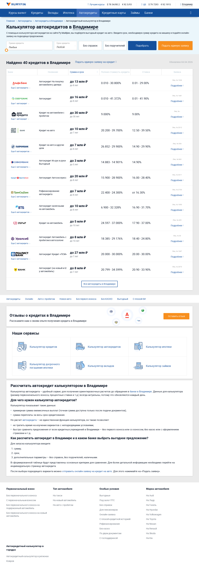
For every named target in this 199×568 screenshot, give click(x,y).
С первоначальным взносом (21, 500)
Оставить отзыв (176, 316)
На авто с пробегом (63, 504)
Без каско (105, 528)
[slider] (6, 50)
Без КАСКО (106, 298)
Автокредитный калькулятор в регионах (27, 556)
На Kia (149, 538)
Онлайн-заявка (107, 514)
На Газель (151, 504)
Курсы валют (17, 13)
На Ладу (150, 500)
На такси (57, 495)
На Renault (151, 528)
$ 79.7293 (153, 4)
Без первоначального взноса (21, 495)
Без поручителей (115, 45)
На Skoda (151, 533)
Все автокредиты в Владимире (99, 283)
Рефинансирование (110, 523)
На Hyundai (152, 509)
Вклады (53, 13)
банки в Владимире (141, 391)
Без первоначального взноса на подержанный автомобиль (23, 506)
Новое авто (65, 298)
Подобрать (142, 45)
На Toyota (151, 519)
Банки (149, 13)
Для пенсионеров (109, 509)
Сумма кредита (16, 43)
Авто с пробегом (46, 298)
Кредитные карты (114, 13)
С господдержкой (109, 538)
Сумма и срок (77, 71)
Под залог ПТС (107, 500)
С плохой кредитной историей (115, 519)
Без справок (90, 45)
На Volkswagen (153, 514)
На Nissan (151, 523)
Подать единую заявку (175, 45)
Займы (135, 13)
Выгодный (122, 298)
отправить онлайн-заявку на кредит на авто (87, 471)
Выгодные (105, 495)
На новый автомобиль (64, 500)
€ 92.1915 (166, 4)
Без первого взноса (86, 298)
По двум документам (110, 533)
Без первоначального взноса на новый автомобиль (26, 514)
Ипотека (68, 13)
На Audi (150, 495)
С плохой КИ (139, 298)
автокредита (29, 419)
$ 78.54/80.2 (113, 4)
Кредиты (37, 13)
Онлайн (29, 298)
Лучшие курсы (96, 4)
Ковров (10, 560)
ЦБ (143, 4)
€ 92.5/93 (127, 4)
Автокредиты (88, 13)
